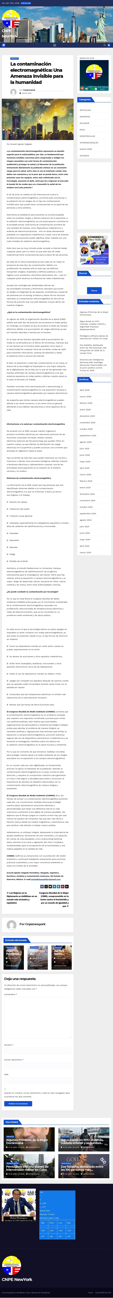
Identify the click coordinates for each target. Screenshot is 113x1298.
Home (90, 1293)
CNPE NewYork (17, 1279)
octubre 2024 (86, 507)
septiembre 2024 (88, 514)
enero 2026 (85, 410)
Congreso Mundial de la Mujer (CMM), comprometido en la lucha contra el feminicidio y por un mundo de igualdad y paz (54, 900)
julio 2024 (84, 527)
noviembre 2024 (87, 501)
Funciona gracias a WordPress (13, 1293)
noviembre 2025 (87, 423)
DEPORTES (85, 117)
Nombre (9, 1045)
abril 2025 (84, 468)
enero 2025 (85, 488)
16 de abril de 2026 (16, 1147)
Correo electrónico (14, 1060)
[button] (105, 45)
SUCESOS (84, 156)
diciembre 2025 (87, 416)
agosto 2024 (86, 520)
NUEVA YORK (86, 149)
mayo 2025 (85, 462)
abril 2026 (84, 390)
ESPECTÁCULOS (87, 136)
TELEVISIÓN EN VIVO (103, 1293)
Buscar (83, 273)
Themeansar (45, 1293)
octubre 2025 (86, 429)
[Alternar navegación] (55, 45)
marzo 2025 (85, 475)
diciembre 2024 (87, 494)
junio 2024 (85, 533)
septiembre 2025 (88, 436)
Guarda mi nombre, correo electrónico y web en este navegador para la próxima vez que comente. (37, 1095)
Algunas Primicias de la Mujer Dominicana (27, 1141)
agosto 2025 (86, 442)
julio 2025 (84, 449)
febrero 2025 (86, 481)
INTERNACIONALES (89, 143)
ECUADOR (84, 123)
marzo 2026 (85, 397)
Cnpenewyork (29, 90)
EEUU (82, 130)
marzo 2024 (85, 553)
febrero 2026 (86, 403)
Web (6, 1075)
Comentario (10, 994)
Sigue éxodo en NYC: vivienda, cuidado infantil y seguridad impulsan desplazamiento (82, 1143)
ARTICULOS (14, 59)
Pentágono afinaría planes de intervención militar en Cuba (27, 1168)
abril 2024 (84, 546)
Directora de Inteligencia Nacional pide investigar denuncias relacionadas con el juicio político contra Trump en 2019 (93, 365)
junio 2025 (85, 455)
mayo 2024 (85, 540)
